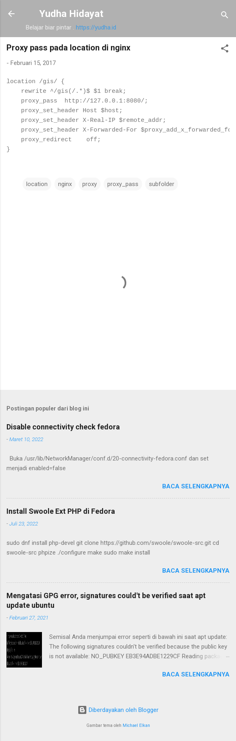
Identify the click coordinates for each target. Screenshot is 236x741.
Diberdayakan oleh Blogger (118, 710)
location (37, 184)
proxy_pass (122, 184)
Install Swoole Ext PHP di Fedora (60, 511)
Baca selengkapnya (196, 486)
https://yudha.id (96, 27)
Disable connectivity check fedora (63, 427)
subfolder (161, 184)
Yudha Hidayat (71, 13)
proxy (89, 184)
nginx (65, 184)
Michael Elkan (136, 725)
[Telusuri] (225, 16)
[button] (225, 50)
